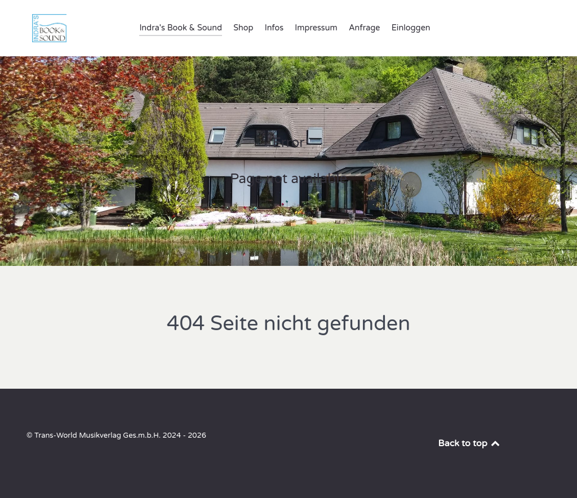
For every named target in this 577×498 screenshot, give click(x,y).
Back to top (469, 443)
